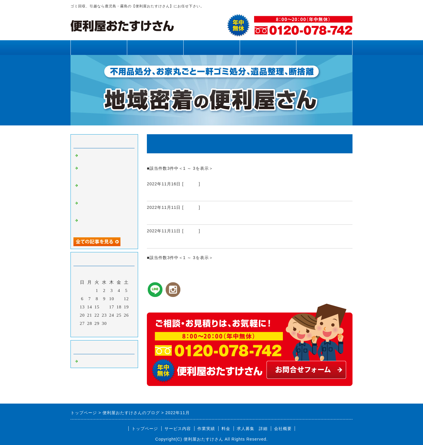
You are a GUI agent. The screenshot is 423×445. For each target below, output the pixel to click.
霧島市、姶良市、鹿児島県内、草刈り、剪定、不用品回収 (105, 172)
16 (104, 307)
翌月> (116, 331)
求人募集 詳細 (252, 428)
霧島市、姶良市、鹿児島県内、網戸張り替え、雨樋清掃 (105, 207)
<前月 (92, 331)
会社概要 (283, 428)
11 (119, 298)
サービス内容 (155, 47)
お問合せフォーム (324, 47)
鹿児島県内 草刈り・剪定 (180, 217)
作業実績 (211, 47)
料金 (268, 47)
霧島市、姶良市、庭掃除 (177, 194)
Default (191, 184)
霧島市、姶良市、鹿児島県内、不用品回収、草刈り (105, 224)
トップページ (99, 47)
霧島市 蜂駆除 (166, 241)
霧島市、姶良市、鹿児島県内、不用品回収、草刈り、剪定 (105, 189)
